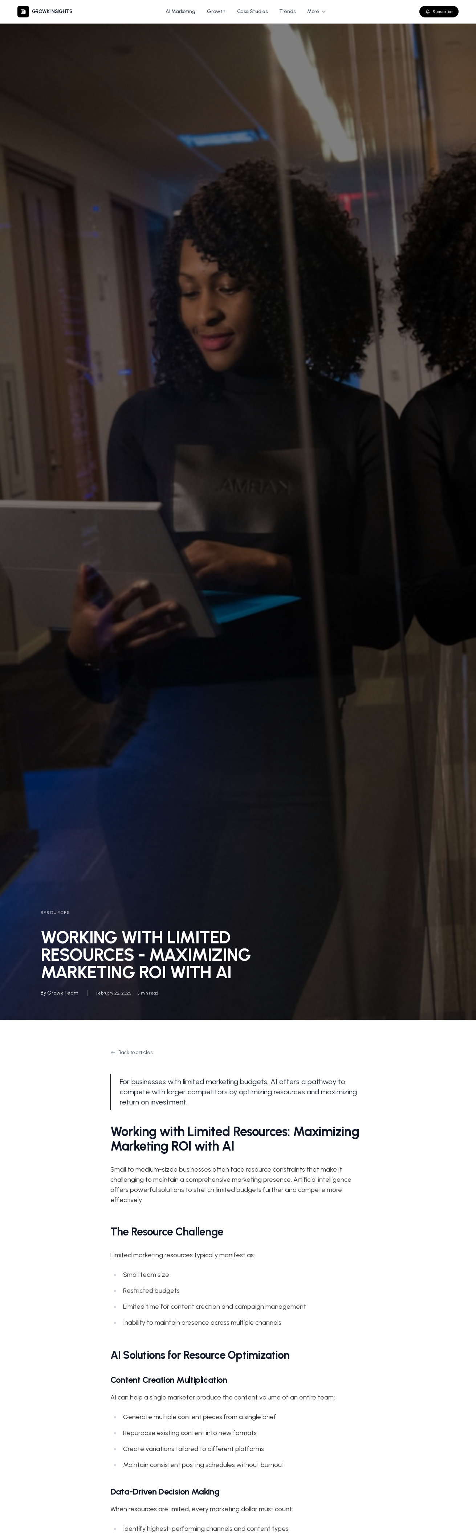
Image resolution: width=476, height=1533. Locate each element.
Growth (216, 11)
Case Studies (252, 11)
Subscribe (439, 11)
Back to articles (131, 1052)
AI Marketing (180, 11)
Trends (287, 11)
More (316, 11)
